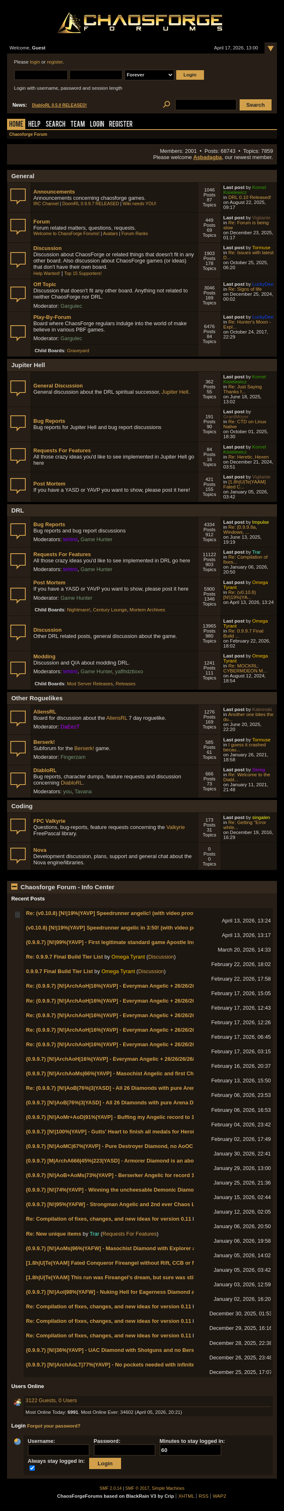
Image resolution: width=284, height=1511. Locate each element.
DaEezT (70, 727)
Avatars (110, 233)
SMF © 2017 (137, 1488)
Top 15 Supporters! (83, 273)
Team (77, 125)
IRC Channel (45, 203)
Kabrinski (262, 709)
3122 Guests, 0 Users (51, 1400)
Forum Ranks (134, 233)
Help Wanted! (46, 273)
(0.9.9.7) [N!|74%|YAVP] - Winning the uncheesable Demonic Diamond (113, 1190)
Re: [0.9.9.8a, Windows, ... (240, 530)
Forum (41, 221)
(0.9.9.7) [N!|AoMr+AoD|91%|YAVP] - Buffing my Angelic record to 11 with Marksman (131, 1117)
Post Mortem (49, 484)
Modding (44, 656)
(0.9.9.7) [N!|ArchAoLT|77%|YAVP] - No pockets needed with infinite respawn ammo (130, 1364)
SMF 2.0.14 (111, 1488)
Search (56, 125)
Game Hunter (96, 539)
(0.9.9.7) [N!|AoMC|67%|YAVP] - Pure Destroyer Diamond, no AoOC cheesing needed (132, 1146)
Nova (39, 850)
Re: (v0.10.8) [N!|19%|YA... (239, 595)
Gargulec (71, 306)
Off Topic (44, 284)
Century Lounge (110, 609)
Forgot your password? (54, 1425)
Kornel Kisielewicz (244, 190)
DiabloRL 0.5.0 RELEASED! (59, 105)
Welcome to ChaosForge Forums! (66, 233)
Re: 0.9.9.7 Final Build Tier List (64, 957)
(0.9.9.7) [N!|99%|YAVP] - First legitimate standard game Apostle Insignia (117, 942)
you (67, 791)
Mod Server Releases (90, 683)
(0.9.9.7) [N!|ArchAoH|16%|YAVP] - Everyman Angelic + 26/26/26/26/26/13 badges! (127, 1059)
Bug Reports (49, 421)
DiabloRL (44, 770)
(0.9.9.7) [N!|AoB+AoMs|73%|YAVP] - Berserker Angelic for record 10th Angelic (124, 1175)
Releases (126, 683)
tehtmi (70, 539)
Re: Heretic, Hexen (248, 456)
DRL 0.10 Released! (249, 197)
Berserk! (44, 742)
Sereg (258, 769)
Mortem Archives (147, 609)
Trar (256, 551)
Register (121, 125)
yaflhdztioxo (129, 671)
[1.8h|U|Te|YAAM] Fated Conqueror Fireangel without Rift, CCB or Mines (116, 1263)
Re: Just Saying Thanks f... (242, 389)
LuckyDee (262, 284)
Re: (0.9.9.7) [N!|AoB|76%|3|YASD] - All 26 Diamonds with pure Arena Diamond (124, 1088)
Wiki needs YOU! (139, 203)
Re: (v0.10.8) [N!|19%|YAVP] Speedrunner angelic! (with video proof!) (112, 913)
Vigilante (261, 217)
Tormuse (261, 247)
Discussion (47, 248)
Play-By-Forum (52, 317)
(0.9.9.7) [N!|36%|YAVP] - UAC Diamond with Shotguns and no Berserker (116, 1350)
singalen (261, 817)
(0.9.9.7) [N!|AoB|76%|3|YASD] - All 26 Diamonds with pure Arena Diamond (119, 1102)
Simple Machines (168, 1488)
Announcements (54, 192)
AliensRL (44, 712)
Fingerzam (73, 757)
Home (16, 125)
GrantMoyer (236, 416)
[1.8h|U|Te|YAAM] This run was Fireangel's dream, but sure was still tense (118, 1277)
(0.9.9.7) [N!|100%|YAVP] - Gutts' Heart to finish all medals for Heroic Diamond (123, 1131)
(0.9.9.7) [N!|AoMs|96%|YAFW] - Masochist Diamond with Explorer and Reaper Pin (128, 1248)
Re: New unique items (53, 1234)
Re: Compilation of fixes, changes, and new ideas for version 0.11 (108, 1219)
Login (97, 125)
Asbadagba (207, 157)
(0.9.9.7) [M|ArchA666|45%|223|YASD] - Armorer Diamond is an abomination (121, 1161)
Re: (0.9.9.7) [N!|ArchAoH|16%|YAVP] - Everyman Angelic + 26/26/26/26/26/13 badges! (132, 986)
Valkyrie (175, 827)
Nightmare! (78, 609)
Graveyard (78, 350)
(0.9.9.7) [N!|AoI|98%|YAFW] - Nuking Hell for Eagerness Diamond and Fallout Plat (128, 1292)
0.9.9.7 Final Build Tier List (59, 971)
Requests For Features (62, 450)
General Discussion (58, 386)
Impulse (260, 522)
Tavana (83, 791)
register (55, 61)
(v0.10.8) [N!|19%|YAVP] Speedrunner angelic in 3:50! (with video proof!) (116, 928)
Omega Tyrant (128, 957)
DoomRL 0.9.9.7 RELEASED (90, 203)
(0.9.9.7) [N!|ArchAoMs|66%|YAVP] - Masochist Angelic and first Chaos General (125, 1073)
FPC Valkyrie (49, 821)
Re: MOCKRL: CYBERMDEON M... (245, 668)
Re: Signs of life (245, 289)
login (35, 61)
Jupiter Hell (175, 392)
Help (34, 125)
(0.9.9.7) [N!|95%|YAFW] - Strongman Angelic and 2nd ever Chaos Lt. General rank (129, 1204)
